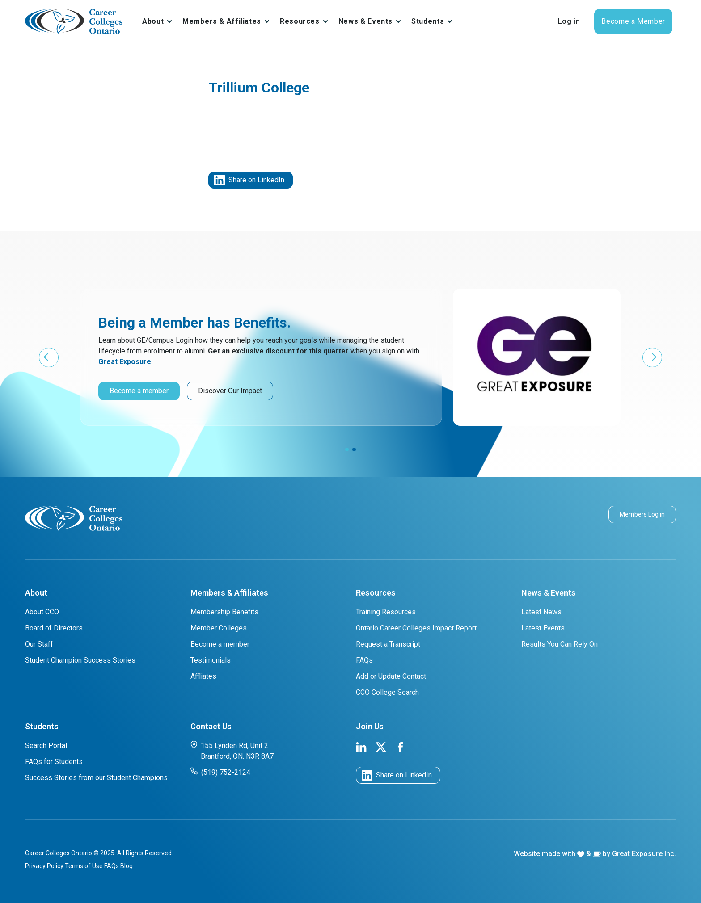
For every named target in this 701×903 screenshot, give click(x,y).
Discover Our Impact (230, 390)
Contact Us (211, 726)
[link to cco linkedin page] (361, 746)
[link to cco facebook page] (400, 746)
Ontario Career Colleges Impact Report (416, 628)
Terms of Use (84, 865)
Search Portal (46, 745)
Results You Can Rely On (559, 644)
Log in (569, 21)
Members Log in (642, 514)
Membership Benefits (224, 612)
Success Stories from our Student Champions (96, 777)
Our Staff (39, 644)
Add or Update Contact (391, 676)
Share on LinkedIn (249, 180)
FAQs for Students (54, 761)
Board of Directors (54, 628)
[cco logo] (73, 517)
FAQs (364, 660)
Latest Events (543, 628)
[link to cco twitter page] (381, 746)
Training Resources (386, 612)
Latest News (541, 612)
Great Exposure (124, 361)
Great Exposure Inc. (644, 853)
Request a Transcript (388, 644)
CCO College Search (387, 692)
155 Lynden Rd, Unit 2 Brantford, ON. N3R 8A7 (232, 750)
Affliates (203, 676)
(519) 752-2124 (220, 772)
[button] (49, 357)
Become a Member (633, 21)
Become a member (139, 390)
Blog (126, 865)
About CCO (42, 612)
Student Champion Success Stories (80, 660)
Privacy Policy (44, 865)
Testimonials (210, 660)
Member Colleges (218, 628)
